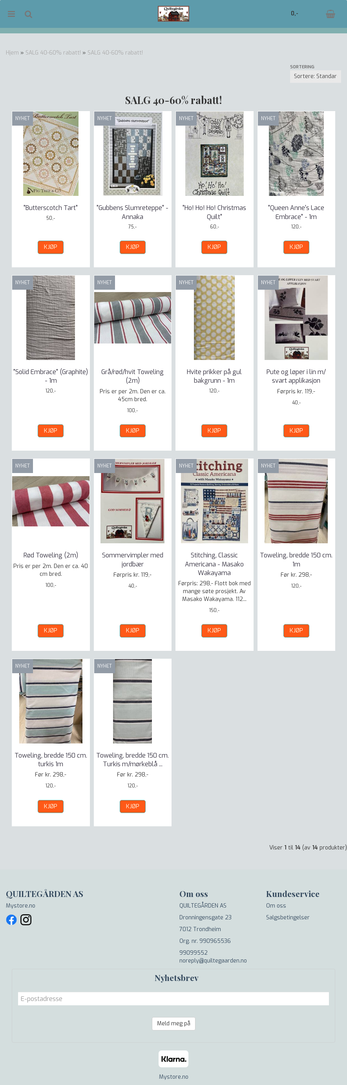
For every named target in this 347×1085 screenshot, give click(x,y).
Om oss (276, 906)
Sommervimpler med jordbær (132, 559)
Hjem (12, 53)
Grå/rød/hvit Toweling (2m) (132, 376)
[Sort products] (315, 76)
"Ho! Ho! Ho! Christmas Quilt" (214, 212)
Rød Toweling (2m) (51, 555)
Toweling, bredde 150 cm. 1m (296, 559)
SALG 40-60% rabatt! (53, 53)
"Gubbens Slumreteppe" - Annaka (132, 212)
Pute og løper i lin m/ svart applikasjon (296, 376)
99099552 (193, 953)
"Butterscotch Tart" (51, 208)
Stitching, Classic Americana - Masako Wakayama (214, 564)
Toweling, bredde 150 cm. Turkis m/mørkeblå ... (132, 759)
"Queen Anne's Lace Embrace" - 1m (296, 212)
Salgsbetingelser (288, 917)
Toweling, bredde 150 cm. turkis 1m (51, 759)
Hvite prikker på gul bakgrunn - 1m (214, 376)
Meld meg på (173, 1023)
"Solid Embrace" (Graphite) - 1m (50, 376)
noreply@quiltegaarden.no (213, 960)
